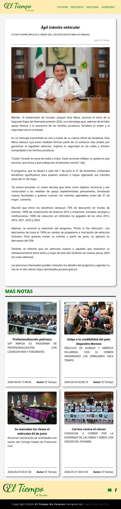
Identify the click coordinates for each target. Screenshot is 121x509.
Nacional (92, 7)
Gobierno (108, 7)
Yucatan (62, 7)
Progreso (77, 7)
